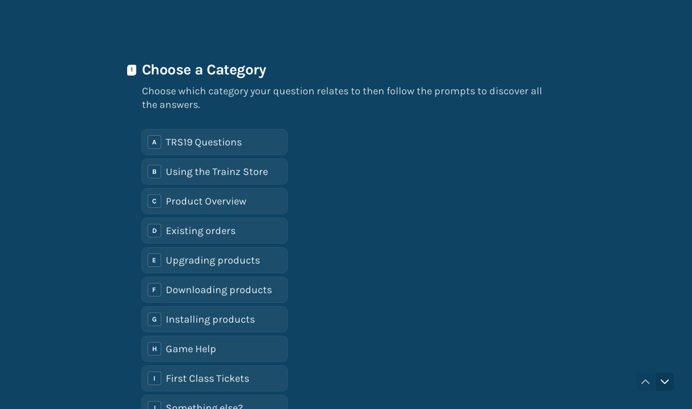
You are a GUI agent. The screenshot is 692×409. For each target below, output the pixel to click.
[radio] (214, 142)
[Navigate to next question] (665, 382)
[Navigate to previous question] (645, 382)
